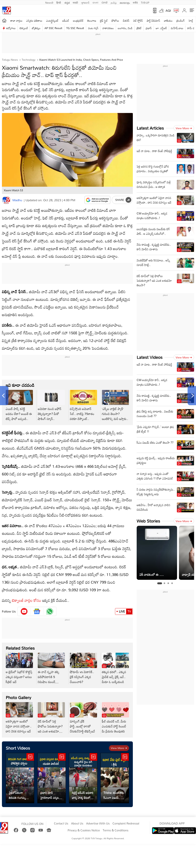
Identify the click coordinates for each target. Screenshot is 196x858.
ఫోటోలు (115, 20)
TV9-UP (145, 2)
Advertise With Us (98, 823)
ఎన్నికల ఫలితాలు (34, 20)
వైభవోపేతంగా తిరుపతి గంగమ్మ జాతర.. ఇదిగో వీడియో (17, 795)
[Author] (6, 200)
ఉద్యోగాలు (11, 28)
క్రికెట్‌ (139, 28)
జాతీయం (168, 20)
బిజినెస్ (126, 20)
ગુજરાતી (85, 2)
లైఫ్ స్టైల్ (104, 20)
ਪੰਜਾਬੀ (104, 2)
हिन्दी (59, 2)
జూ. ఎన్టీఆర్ (161, 28)
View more (119, 748)
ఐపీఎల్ (65, 20)
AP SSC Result (53, 28)
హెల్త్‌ (191, 20)
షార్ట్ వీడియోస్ (153, 20)
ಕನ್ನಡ (67, 2)
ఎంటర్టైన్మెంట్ (52, 20)
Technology (28, 59)
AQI (168, 10)
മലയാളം (125, 2)
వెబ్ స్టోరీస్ (138, 20)
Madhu (17, 200)
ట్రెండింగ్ (180, 20)
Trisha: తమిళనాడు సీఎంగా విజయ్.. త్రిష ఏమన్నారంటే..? (114, 795)
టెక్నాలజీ (24, 28)
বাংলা (95, 2)
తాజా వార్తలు (16, 20)
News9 (49, 2)
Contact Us (61, 823)
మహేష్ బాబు (177, 28)
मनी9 (135, 2)
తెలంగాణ (91, 20)
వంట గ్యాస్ (93, 28)
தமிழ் (114, 2)
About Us (77, 823)
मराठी (75, 2)
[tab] (159, 583)
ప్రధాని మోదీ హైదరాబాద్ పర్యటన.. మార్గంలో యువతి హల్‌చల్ (51, 795)
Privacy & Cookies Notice (84, 830)
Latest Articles (150, 128)
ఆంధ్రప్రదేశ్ (78, 20)
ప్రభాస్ (149, 28)
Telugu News (10, 59)
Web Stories (148, 521)
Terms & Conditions (115, 830)
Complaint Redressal (126, 823)
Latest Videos (150, 357)
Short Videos (18, 748)
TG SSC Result (75, 28)
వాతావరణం (108, 28)
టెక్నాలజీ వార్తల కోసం (26, 600)
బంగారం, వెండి (125, 28)
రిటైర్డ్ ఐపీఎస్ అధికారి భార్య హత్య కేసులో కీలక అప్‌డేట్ (82, 795)
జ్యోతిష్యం (36, 28)
